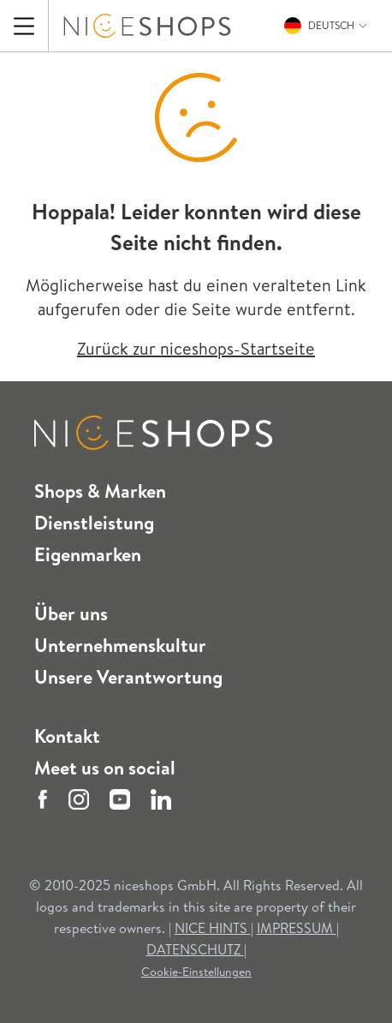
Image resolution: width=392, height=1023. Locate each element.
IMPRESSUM (296, 927)
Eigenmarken (87, 554)
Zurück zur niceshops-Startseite (196, 348)
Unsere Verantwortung (128, 677)
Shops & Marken (100, 491)
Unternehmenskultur (120, 645)
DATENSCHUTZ (195, 949)
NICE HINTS (213, 927)
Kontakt (67, 736)
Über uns (71, 613)
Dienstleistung (94, 522)
